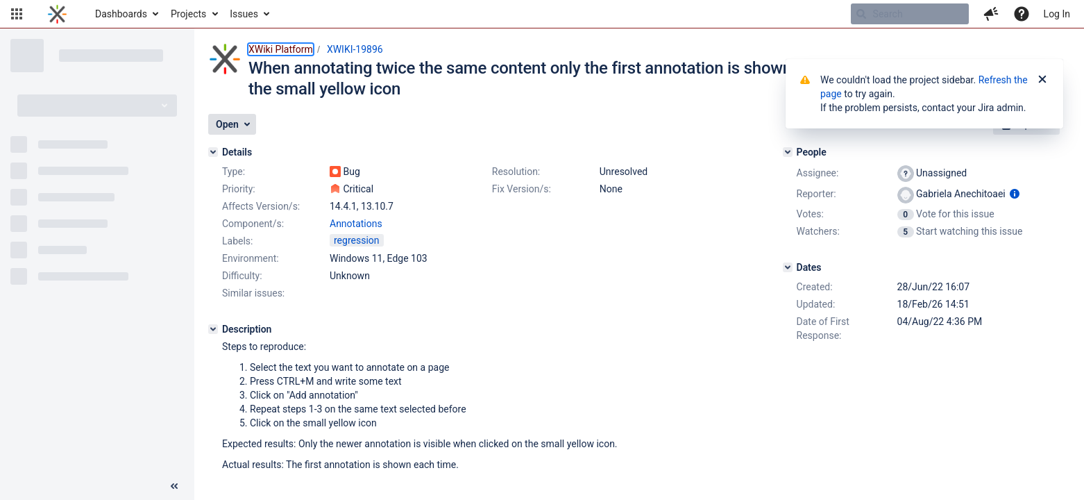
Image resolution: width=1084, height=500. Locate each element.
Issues (244, 13)
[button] (16, 14)
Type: (233, 171)
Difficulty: (242, 275)
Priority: (238, 188)
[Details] (213, 152)
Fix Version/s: (521, 188)
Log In (1057, 13)
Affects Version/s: (261, 206)
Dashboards (121, 13)
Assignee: (818, 172)
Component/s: (253, 223)
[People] (788, 152)
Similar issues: (253, 293)
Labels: (237, 241)
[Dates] (788, 267)
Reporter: (816, 193)
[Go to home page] (57, 14)
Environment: (250, 258)
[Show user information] (1014, 193)
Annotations (356, 223)
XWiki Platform (280, 49)
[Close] (1042, 80)
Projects (188, 13)
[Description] (213, 329)
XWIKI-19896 (355, 49)
